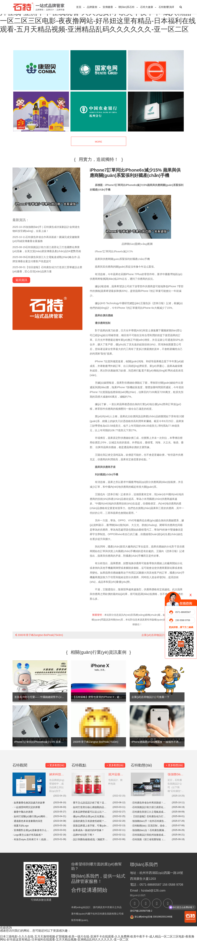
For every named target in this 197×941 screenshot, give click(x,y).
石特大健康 (146, 7)
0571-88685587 (183, 612)
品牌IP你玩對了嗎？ (83, 834)
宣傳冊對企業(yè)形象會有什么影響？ (31, 830)
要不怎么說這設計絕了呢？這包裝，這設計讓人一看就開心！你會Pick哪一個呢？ (90, 802)
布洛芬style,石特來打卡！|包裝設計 (31, 839)
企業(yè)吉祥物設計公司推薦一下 (161, 635)
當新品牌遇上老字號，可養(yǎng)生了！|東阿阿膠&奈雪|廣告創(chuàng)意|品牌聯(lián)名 (90, 825)
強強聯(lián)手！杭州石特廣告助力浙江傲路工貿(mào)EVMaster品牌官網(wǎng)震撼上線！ (149, 821)
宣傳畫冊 (108, 7)
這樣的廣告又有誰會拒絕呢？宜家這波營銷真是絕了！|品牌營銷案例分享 (90, 821)
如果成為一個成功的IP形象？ (88, 830)
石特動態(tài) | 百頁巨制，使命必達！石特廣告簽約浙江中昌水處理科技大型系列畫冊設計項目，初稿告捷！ (149, 825)
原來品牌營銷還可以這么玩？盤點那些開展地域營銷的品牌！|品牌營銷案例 (90, 811)
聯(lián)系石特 (126, 7)
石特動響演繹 (166, 7)
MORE (98, 141)
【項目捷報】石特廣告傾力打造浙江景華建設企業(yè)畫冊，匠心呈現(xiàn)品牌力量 (149, 816)
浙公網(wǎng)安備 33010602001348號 (151, 917)
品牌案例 (92, 7)
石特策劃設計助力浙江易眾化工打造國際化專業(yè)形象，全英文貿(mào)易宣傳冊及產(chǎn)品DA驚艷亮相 (149, 807)
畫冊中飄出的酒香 (23, 811)
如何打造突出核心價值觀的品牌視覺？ (90, 807)
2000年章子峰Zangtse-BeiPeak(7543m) (39, 635)
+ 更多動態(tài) (55, 765)
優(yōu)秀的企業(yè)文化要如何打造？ (90, 816)
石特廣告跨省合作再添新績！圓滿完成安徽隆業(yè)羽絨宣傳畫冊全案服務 (149, 802)
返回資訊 (21, 280)
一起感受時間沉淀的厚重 (26, 807)
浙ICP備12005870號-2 (141, 911)
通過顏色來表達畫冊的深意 (27, 821)
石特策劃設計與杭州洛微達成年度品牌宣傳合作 (149, 834)
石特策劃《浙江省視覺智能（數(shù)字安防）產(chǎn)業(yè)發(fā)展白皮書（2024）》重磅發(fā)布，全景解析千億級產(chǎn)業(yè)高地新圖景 (149, 839)
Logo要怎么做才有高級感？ (28, 834)
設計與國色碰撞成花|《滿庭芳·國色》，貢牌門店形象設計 (90, 839)
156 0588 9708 (182, 620)
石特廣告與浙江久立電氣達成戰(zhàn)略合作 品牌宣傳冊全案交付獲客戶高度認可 (149, 811)
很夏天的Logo (21, 825)
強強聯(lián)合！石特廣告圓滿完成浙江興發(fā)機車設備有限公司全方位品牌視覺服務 (149, 830)
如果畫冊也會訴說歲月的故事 (29, 802)
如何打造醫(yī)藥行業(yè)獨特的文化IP (31, 816)
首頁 (78, 7)
